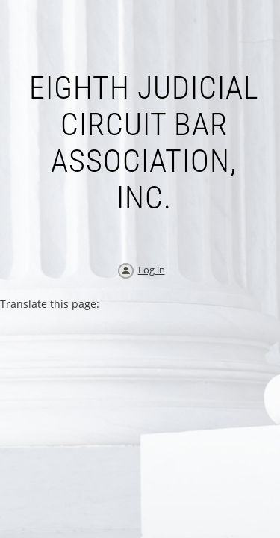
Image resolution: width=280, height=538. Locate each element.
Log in (151, 269)
